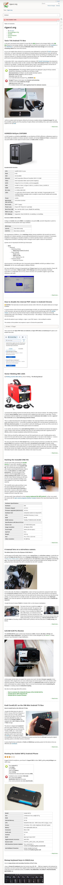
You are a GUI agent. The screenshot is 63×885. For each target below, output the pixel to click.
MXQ (34, 43)
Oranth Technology (44, 61)
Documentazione (12, 35)
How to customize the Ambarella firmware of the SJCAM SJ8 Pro (25, 692)
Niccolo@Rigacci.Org (13, 32)
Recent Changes (51, 5)
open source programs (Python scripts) (25, 498)
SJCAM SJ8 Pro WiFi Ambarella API (17, 693)
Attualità (10, 33)
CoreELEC (53, 45)
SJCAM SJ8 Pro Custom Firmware (17, 695)
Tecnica (10, 37)
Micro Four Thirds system (12, 558)
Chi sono (12, 30)
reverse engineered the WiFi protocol (36, 496)
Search (59, 3)
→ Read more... (54, 126)
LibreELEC (9, 46)
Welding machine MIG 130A (13, 376)
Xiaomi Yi (48, 635)
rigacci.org (9, 10)
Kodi (49, 51)
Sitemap (58, 5)
